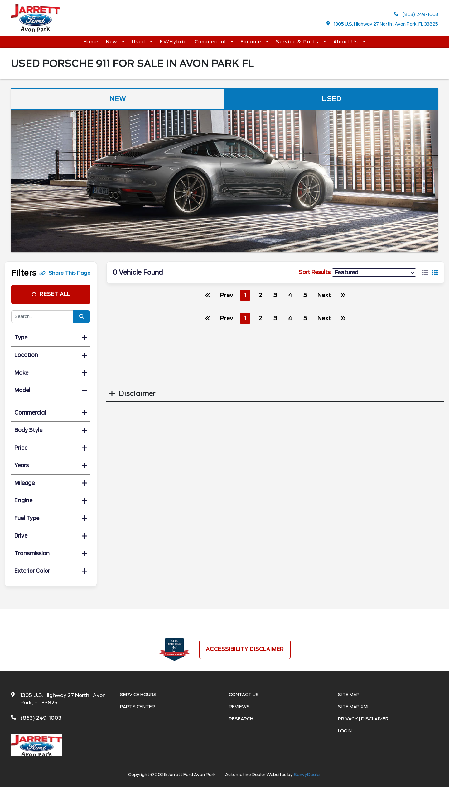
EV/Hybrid (173, 41)
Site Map (349, 694)
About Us (346, 41)
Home (91, 41)
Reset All (50, 294)
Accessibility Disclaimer (245, 649)
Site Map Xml (354, 706)
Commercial (211, 41)
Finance (252, 41)
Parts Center (137, 706)
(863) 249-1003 (416, 14)
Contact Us (244, 694)
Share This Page (64, 273)
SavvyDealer (307, 774)
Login (345, 730)
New (112, 41)
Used (139, 41)
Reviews (239, 706)
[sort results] (374, 272)
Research (241, 718)
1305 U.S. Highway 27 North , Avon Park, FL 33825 (382, 23)
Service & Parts (298, 41)
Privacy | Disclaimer (363, 718)
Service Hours (138, 694)
